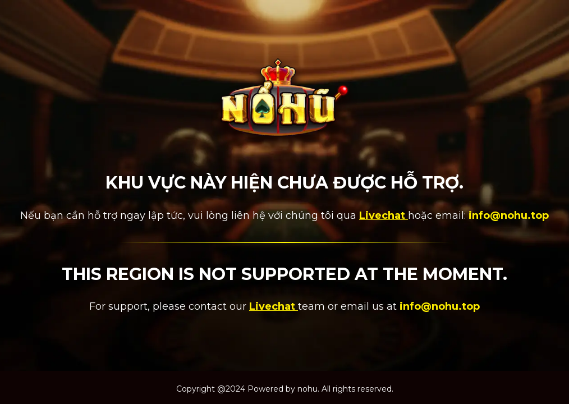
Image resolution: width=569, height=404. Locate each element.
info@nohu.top (509, 215)
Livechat (383, 215)
